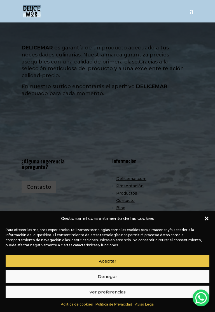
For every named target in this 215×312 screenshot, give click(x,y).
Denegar (107, 276)
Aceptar (107, 261)
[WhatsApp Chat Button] (201, 298)
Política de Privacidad (113, 304)
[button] (206, 218)
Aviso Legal (145, 304)
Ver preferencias (107, 292)
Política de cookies (77, 304)
